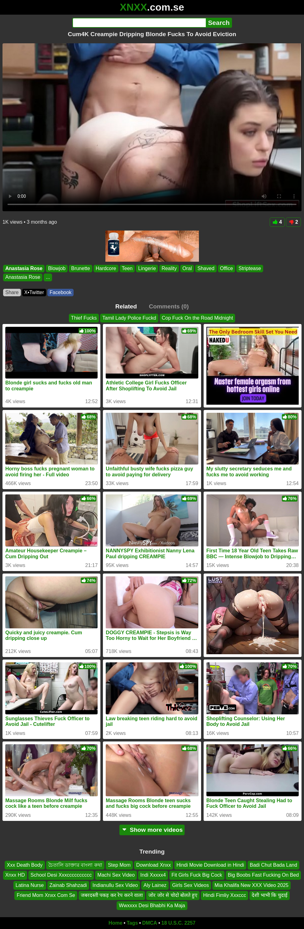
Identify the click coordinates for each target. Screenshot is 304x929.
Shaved (205, 268)
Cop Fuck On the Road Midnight (197, 318)
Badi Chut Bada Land (273, 865)
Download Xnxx (153, 865)
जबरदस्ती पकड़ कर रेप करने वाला (112, 895)
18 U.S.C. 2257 (178, 923)
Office (226, 268)
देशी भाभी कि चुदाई (269, 895)
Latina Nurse (30, 885)
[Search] (139, 23)
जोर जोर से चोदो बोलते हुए (172, 895)
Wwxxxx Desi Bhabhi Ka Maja (152, 905)
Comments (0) (169, 306)
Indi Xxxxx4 (153, 875)
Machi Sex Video (116, 875)
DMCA (149, 923)
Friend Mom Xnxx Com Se (46, 895)
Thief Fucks (84, 318)
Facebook (60, 292)
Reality (169, 268)
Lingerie (147, 268)
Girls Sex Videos (190, 885)
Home (115, 923)
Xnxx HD (15, 875)
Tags (132, 923)
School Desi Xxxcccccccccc (61, 875)
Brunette (80, 268)
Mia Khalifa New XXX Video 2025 (251, 885)
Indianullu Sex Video (115, 885)
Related (126, 306)
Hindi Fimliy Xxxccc (224, 895)
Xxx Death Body (25, 865)
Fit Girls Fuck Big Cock (196, 875)
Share (12, 292)
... (48, 277)
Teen (127, 268)
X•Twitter (34, 292)
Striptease (250, 268)
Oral (187, 268)
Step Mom (119, 865)
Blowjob (56, 268)
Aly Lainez (154, 885)
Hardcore (106, 268)
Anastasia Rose (23, 268)
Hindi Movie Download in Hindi (210, 865)
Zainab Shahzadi (68, 885)
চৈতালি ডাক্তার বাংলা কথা (75, 865)
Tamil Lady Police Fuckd (129, 318)
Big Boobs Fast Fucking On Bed (263, 875)
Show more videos (152, 830)
